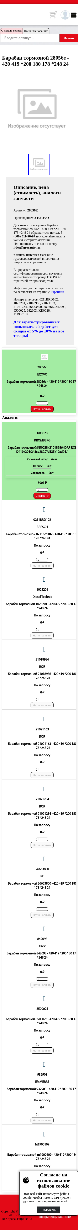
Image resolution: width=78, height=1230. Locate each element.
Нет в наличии (42, 409)
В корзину (42, 495)
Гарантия (57, 292)
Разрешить (49, 1209)
